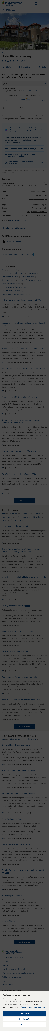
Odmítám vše (24, 1019)
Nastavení (24, 1025)
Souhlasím (24, 1013)
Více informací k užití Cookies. (32, 1007)
